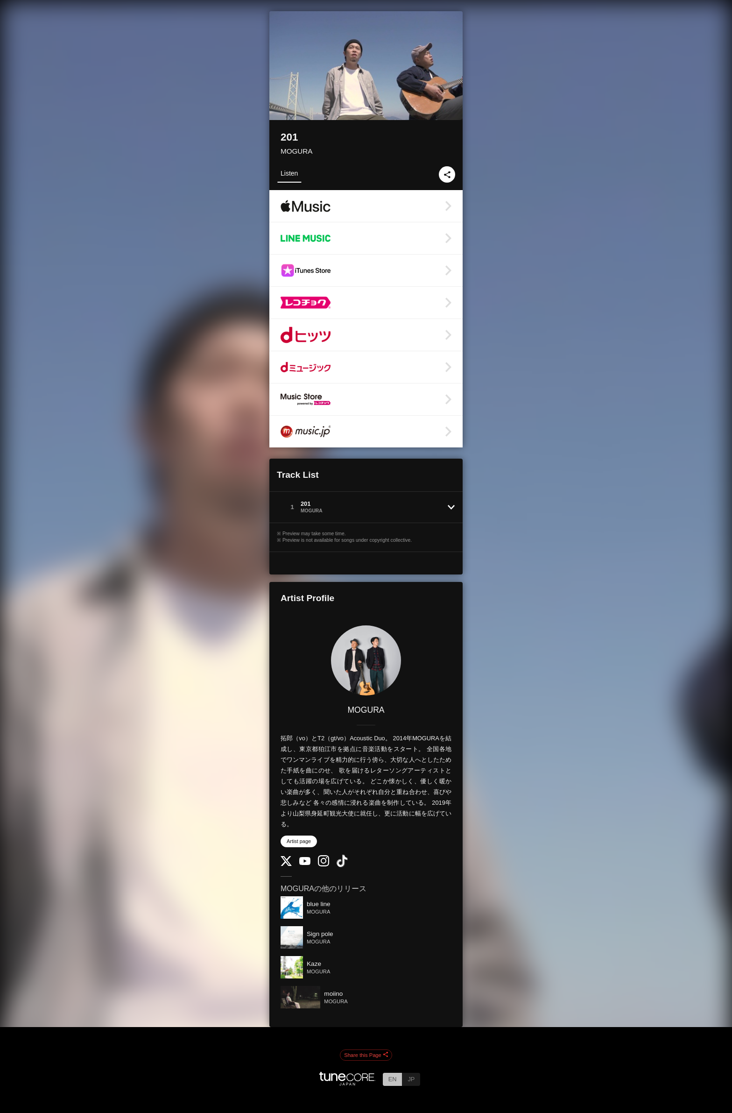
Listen (289, 173)
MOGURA (296, 151)
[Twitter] (286, 863)
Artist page (299, 841)
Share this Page (366, 1055)
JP (411, 1079)
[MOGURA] (366, 660)
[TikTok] (342, 865)
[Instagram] (323, 864)
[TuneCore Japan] (347, 1083)
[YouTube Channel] (304, 862)
